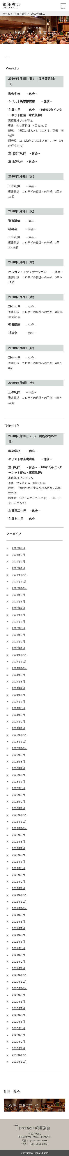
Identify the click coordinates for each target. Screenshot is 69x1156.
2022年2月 (18, 881)
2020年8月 (18, 1001)
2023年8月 (18, 761)
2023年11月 (19, 741)
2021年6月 (18, 934)
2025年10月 (19, 588)
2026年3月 (18, 554)
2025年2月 (18, 641)
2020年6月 (18, 1015)
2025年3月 (18, 634)
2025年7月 (18, 608)
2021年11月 (19, 901)
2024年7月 (18, 688)
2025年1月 (18, 648)
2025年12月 (19, 574)
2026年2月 (18, 561)
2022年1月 (18, 888)
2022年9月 (18, 834)
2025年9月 (18, 594)
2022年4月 (18, 868)
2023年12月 (19, 734)
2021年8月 (18, 921)
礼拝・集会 (20, 13)
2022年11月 (19, 821)
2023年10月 (19, 748)
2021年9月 (18, 914)
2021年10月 (19, 908)
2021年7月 (18, 928)
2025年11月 (19, 581)
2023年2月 (18, 801)
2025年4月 (18, 628)
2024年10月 (19, 668)
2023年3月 (18, 794)
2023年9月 (18, 754)
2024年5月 (18, 701)
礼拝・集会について (24, 1105)
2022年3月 (18, 874)
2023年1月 (18, 808)
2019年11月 (19, 1061)
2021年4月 (18, 948)
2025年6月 (18, 614)
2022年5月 (18, 861)
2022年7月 (18, 848)
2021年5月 (18, 941)
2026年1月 (18, 568)
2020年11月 (19, 981)
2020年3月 (18, 1035)
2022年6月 (18, 854)
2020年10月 (19, 988)
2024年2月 (18, 721)
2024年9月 (18, 674)
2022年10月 (19, 828)
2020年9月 (18, 994)
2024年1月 (18, 728)
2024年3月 (18, 714)
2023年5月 (18, 781)
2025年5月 (18, 621)
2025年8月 (18, 601)
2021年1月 (18, 968)
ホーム (6, 13)
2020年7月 (18, 1008)
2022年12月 (19, 814)
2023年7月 (18, 768)
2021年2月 (18, 961)
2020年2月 (18, 1041)
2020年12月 (19, 974)
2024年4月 (18, 708)
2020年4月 (18, 1028)
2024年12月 (19, 654)
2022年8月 (18, 841)
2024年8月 (18, 681)
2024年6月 (18, 694)
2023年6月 (18, 774)
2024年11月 (19, 661)
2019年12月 (19, 1055)
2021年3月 (18, 954)
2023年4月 (18, 788)
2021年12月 (19, 894)
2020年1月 (18, 1048)
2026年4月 (18, 548)
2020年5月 (18, 1021)
